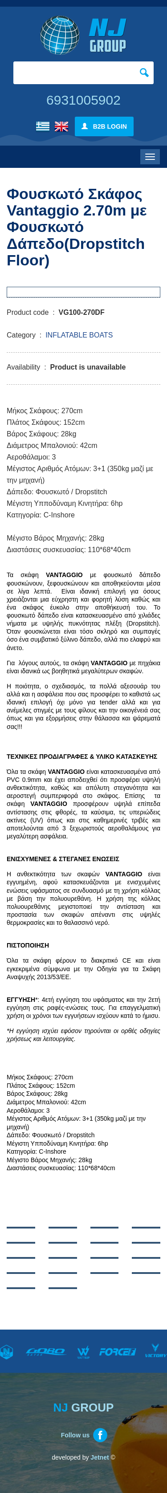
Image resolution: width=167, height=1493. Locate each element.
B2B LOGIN (104, 126)
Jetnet (99, 1457)
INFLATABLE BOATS (79, 335)
